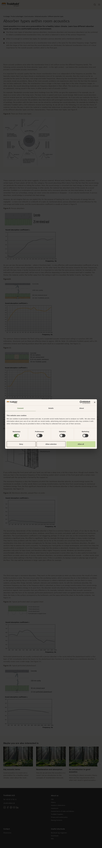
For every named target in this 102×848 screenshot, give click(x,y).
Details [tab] (51, 408)
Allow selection (51, 444)
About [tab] (81, 408)
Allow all (81, 444)
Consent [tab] (20, 408)
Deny (21, 444)
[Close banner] (94, 402)
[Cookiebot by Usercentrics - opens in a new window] (81, 402)
